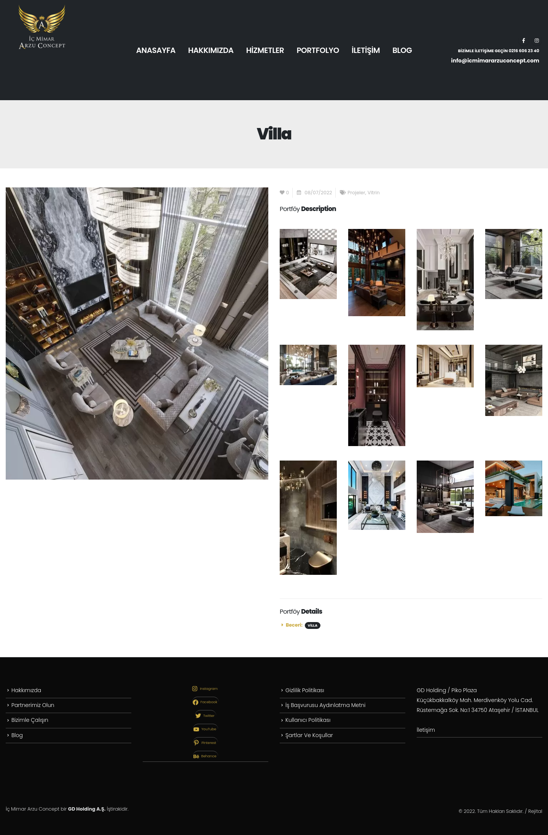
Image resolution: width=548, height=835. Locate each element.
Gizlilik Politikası (304, 690)
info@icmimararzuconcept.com (495, 60)
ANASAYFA (155, 50)
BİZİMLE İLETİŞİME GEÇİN (498, 51)
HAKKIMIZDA (210, 50)
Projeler (356, 192)
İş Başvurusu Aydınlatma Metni (325, 706)
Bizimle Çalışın (29, 721)
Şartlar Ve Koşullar (309, 737)
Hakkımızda (26, 690)
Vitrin (374, 192)
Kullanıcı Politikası (307, 721)
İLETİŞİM (366, 50)
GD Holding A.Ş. (86, 809)
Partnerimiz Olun (32, 706)
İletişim (426, 730)
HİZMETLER (265, 50)
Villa (313, 625)
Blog (17, 737)
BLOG (402, 50)
